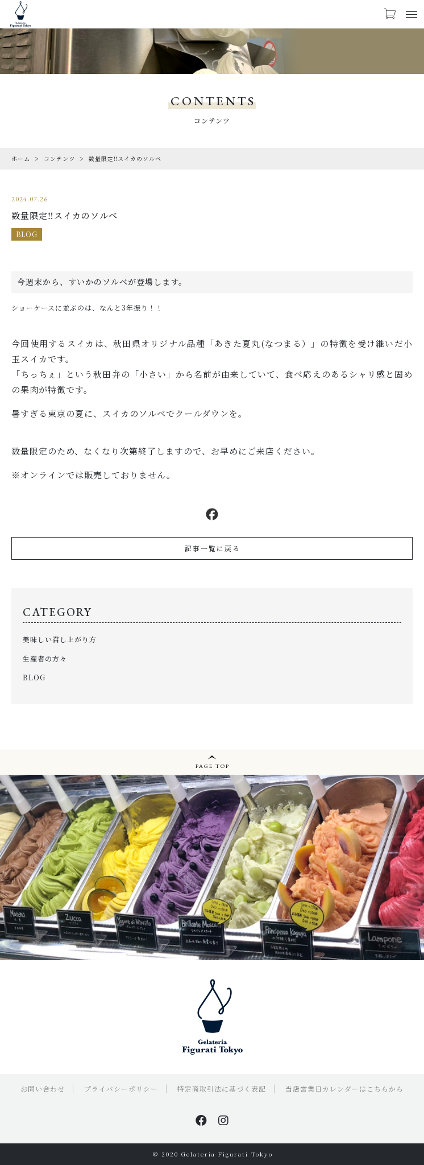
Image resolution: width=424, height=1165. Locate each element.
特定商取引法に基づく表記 (221, 1088)
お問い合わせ (42, 1088)
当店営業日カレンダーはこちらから (344, 1088)
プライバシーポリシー (121, 1088)
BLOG (27, 234)
